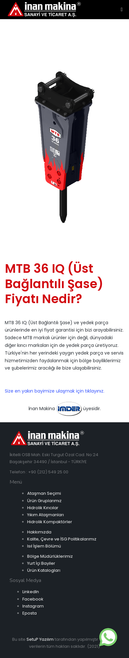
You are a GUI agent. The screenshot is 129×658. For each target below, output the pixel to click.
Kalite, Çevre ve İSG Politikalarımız (61, 539)
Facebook (32, 599)
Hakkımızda (39, 532)
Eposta (29, 613)
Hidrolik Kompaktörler (49, 522)
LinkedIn (30, 592)
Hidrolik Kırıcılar (42, 508)
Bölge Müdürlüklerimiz (50, 556)
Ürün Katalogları (43, 570)
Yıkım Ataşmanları (45, 515)
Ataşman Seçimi (44, 493)
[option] (64, 146)
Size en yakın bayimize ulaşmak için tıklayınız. (54, 391)
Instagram (33, 606)
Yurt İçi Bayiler (41, 563)
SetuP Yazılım (40, 639)
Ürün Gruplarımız (44, 501)
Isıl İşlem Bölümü (44, 546)
